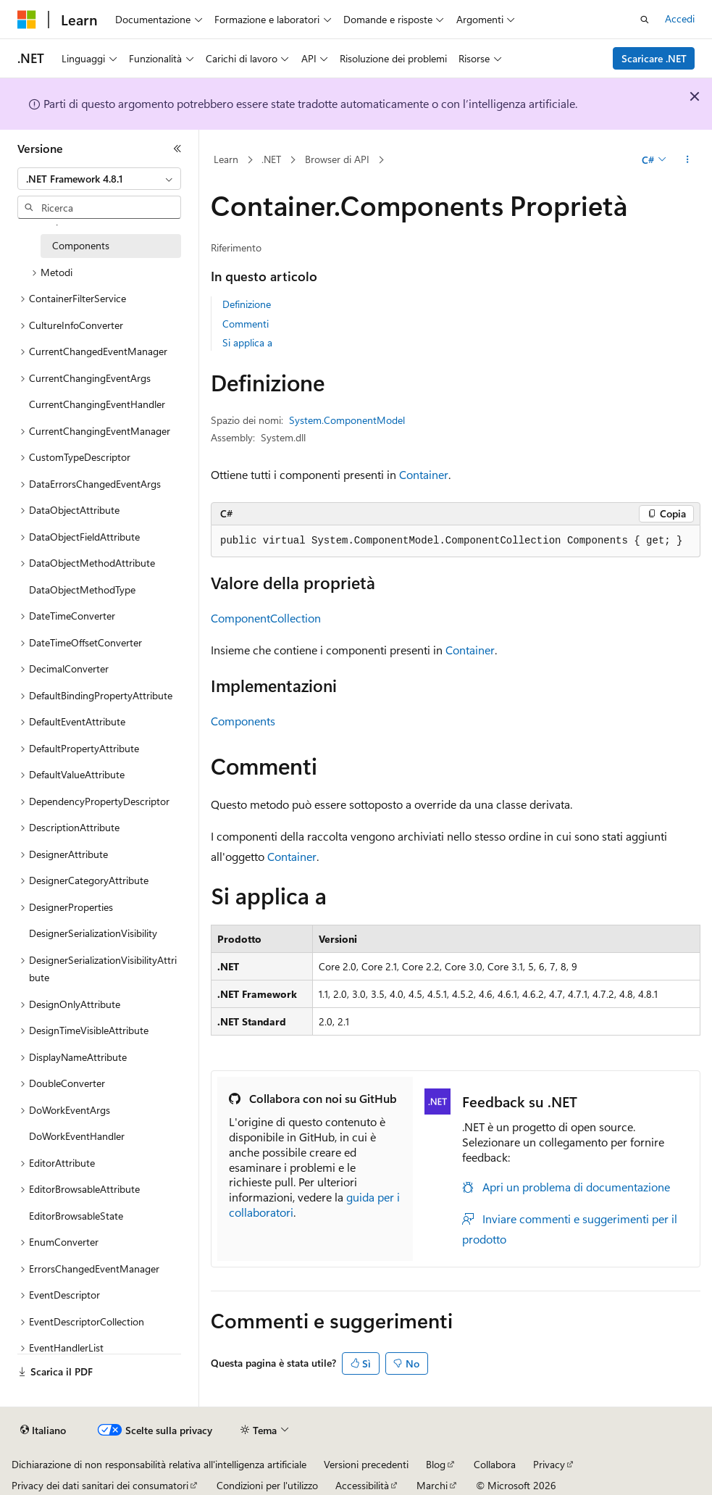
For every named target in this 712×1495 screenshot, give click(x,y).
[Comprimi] (177, 149)
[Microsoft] (26, 19)
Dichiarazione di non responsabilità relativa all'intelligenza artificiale (159, 1464)
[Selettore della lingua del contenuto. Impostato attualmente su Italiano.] (43, 1430)
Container (423, 474)
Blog (435, 1464)
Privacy (549, 1464)
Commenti (245, 323)
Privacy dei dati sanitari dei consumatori (100, 1485)
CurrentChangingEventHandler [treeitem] (97, 404)
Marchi (432, 1485)
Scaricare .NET (654, 58)
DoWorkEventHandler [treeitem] (77, 1136)
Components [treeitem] (80, 245)
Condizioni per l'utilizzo (267, 1485)
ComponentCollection (266, 617)
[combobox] (99, 179)
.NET (271, 159)
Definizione (246, 304)
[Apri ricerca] (644, 20)
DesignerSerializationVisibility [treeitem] (93, 933)
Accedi (680, 18)
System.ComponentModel (347, 420)
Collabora (495, 1464)
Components (243, 720)
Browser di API (337, 159)
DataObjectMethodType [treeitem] (82, 589)
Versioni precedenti (366, 1464)
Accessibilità (362, 1485)
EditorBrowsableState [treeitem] (76, 1216)
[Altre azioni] (687, 160)
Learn (226, 159)
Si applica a (247, 342)
